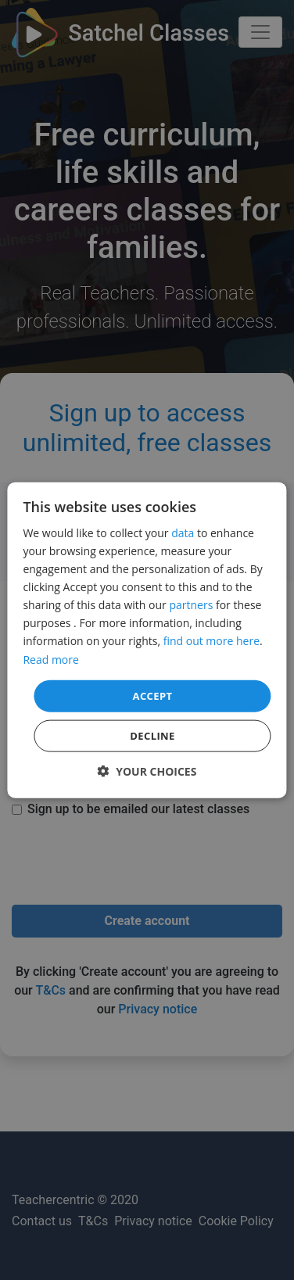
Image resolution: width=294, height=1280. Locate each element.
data (182, 532)
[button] (147, 771)
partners (191, 604)
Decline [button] (152, 736)
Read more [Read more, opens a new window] (50, 658)
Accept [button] (153, 695)
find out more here (211, 640)
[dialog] (147, 640)
